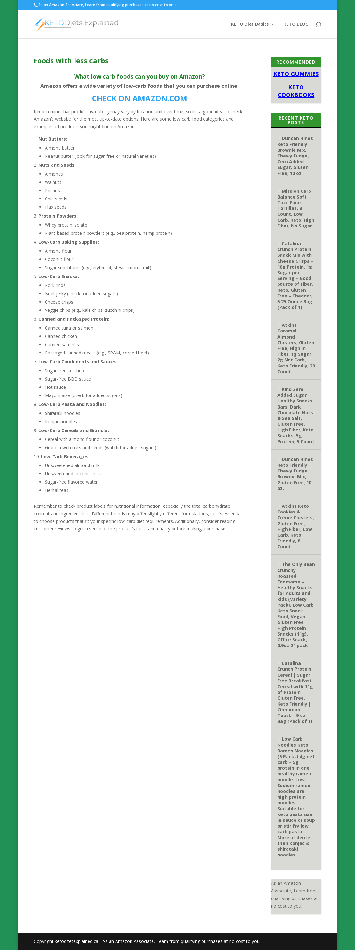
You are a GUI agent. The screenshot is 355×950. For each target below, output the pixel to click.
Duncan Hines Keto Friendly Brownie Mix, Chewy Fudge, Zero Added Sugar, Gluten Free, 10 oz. (295, 155)
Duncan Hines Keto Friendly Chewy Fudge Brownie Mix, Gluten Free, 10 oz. (295, 473)
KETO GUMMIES (296, 74)
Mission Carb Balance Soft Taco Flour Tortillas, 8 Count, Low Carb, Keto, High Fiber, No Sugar (295, 208)
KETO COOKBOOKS (296, 91)
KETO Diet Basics (250, 24)
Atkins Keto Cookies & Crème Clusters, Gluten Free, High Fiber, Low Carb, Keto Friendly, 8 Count (295, 526)
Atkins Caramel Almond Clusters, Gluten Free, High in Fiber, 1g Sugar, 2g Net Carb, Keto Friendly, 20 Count (296, 348)
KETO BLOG (296, 24)
